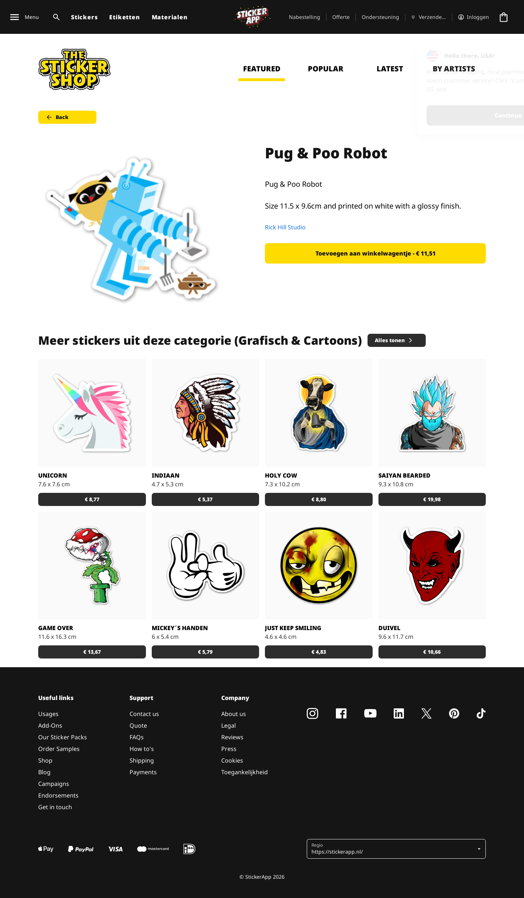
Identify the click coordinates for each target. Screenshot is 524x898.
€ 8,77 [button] (92, 499)
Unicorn (52, 475)
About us (233, 714)
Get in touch (55, 807)
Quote (138, 725)
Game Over (55, 628)
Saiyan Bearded (404, 475)
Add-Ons (50, 725)
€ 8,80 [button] (318, 499)
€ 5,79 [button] (205, 651)
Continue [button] (426, 115)
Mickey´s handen (180, 628)
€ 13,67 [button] (92, 651)
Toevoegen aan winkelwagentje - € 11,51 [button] (375, 253)
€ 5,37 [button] (205, 499)
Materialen (170, 17)
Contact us (144, 714)
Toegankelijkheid (244, 772)
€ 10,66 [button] (432, 651)
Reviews (232, 737)
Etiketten (124, 17)
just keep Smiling (293, 628)
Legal (228, 725)
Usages (48, 714)
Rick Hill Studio (285, 227)
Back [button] (56, 117)
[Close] (502, 56)
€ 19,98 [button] (432, 499)
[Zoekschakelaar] (55, 17)
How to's (142, 749)
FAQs (137, 737)
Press (229, 749)
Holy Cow (281, 475)
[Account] (473, 17)
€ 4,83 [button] (318, 651)
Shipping (142, 760)
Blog (44, 772)
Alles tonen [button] (394, 340)
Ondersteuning (380, 16)
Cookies (232, 760)
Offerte (341, 16)
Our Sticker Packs (62, 737)
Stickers (84, 17)
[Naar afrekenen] (503, 17)
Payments (143, 772)
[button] (393, 848)
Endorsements (58, 795)
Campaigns (53, 784)
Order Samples (59, 749)
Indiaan (165, 475)
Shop (45, 760)
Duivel (389, 628)
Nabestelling (304, 16)
